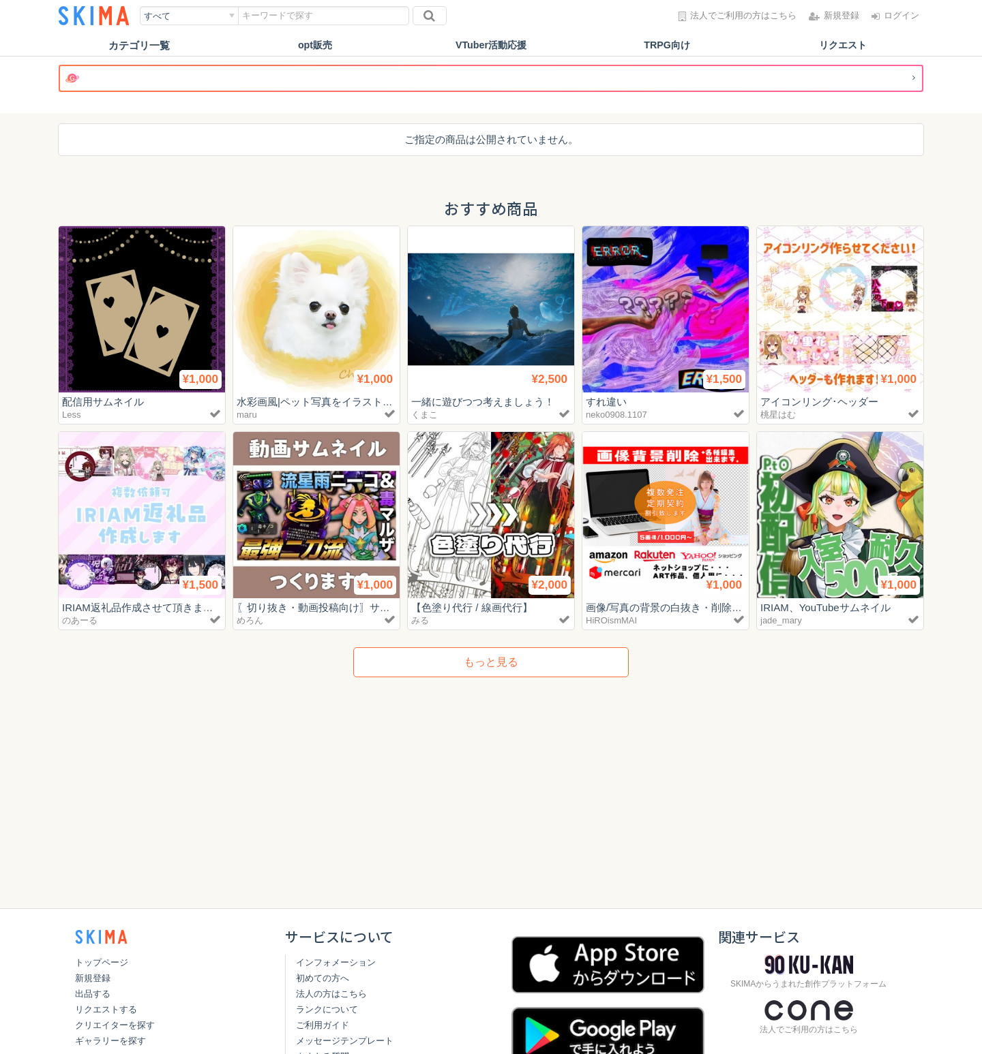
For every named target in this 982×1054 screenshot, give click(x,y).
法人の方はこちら (331, 994)
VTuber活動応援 (491, 45)
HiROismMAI (611, 620)
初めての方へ (322, 978)
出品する (92, 994)
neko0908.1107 (616, 414)
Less (71, 414)
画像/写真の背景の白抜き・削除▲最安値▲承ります (705, 607)
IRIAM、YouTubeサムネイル (825, 607)
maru (247, 414)
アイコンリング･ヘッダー (819, 401)
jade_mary (781, 620)
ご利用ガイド (322, 1025)
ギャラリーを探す (110, 1041)
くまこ (424, 414)
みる (420, 620)
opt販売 (315, 45)
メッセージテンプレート (344, 1041)
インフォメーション (336, 962)
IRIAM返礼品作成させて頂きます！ (143, 607)
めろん (250, 620)
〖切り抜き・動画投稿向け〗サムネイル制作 (339, 607)
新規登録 (92, 978)
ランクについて (327, 1009)
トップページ (101, 962)
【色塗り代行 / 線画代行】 (472, 607)
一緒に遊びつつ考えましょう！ (482, 401)
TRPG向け (666, 45)
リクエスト (843, 45)
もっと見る (491, 662)
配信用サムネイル (103, 401)
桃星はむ (778, 414)
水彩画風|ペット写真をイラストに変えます (335, 401)
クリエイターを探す (115, 1025)
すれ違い (606, 401)
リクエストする (106, 1009)
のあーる (80, 620)
